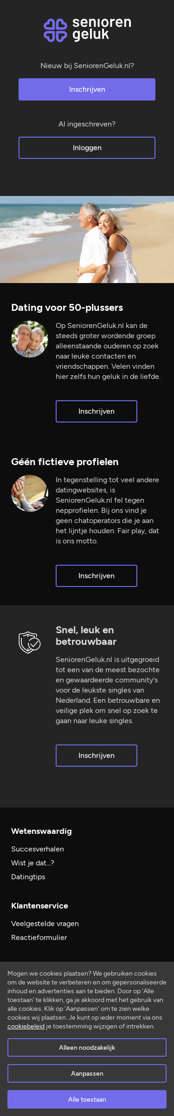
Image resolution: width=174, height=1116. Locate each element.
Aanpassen (87, 1074)
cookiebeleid (26, 1026)
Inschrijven (87, 89)
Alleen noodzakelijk (87, 1048)
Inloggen (87, 147)
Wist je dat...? (32, 862)
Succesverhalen (37, 849)
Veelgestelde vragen (45, 923)
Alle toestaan (87, 1099)
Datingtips (28, 876)
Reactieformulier (39, 937)
